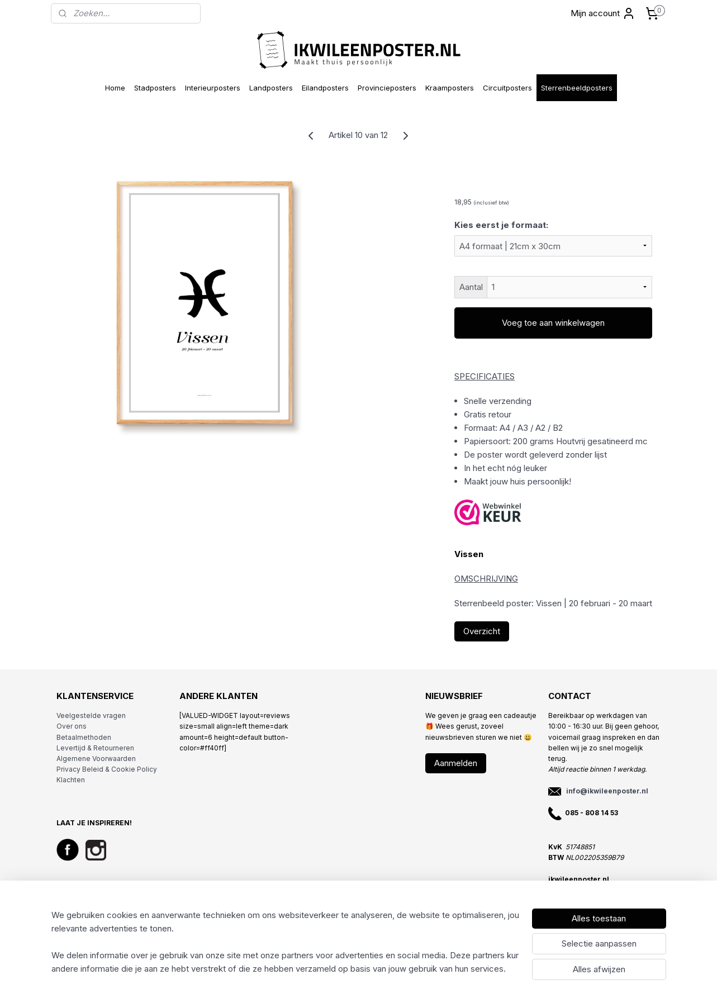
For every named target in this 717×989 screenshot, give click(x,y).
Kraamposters (449, 87)
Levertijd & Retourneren (95, 748)
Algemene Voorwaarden (96, 758)
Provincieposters (387, 87)
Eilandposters (325, 87)
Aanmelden (455, 763)
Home (115, 87)
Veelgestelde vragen (91, 715)
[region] (285, 942)
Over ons (71, 726)
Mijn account (603, 13)
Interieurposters (212, 87)
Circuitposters (507, 87)
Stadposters (155, 87)
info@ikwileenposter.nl (607, 791)
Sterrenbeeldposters (576, 87)
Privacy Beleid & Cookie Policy (106, 769)
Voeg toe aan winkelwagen (553, 322)
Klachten (70, 780)
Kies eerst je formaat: (501, 225)
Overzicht (481, 631)
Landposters (271, 87)
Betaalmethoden (83, 737)
